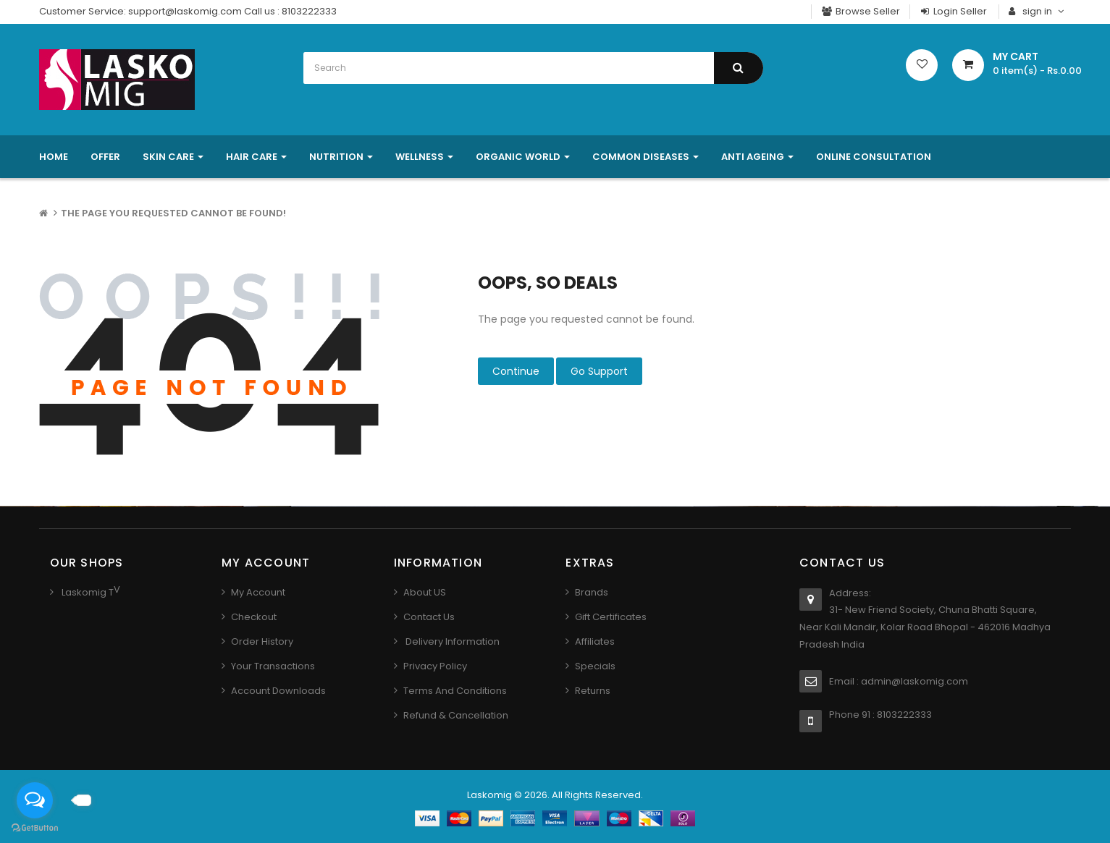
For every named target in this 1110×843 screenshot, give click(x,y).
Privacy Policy (435, 666)
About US (424, 592)
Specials (595, 666)
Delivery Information (451, 641)
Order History (262, 641)
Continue (515, 371)
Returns (592, 691)
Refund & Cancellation (455, 715)
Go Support (599, 371)
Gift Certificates (611, 617)
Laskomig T (86, 592)
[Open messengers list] (35, 800)
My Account (258, 592)
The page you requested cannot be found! (173, 213)
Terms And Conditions (455, 691)
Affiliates (595, 641)
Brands (591, 592)
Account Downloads (278, 691)
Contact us (429, 617)
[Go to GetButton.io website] (35, 828)
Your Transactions (273, 666)
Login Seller (954, 11)
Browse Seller (860, 11)
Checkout (254, 617)
